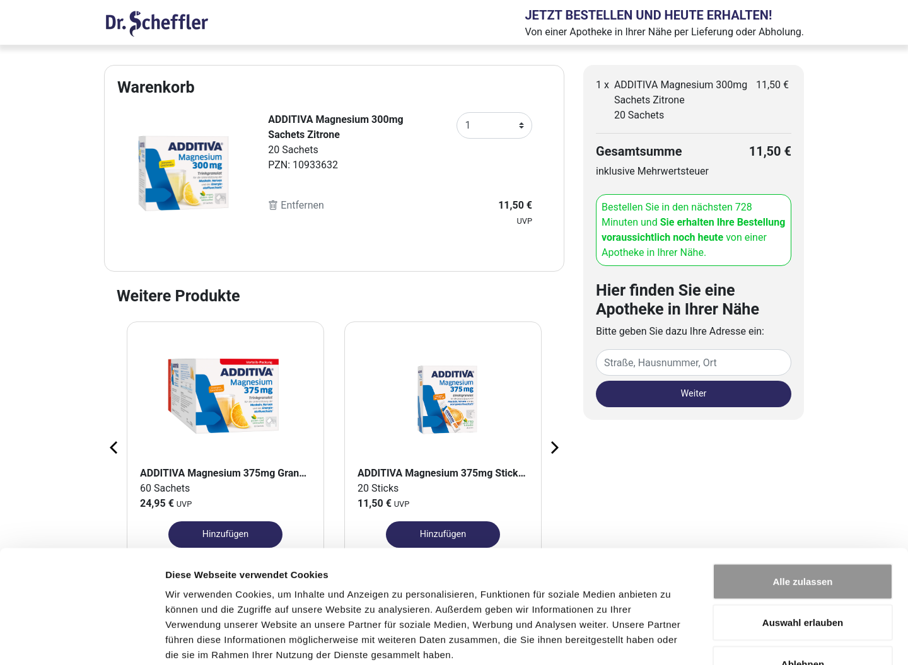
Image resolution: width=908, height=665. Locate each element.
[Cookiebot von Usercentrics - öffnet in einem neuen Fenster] (81, 640)
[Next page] (553, 447)
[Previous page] (114, 447)
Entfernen (296, 205)
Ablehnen (802, 582)
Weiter (694, 393)
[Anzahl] (494, 125)
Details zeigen (670, 640)
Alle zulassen (802, 499)
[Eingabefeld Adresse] (693, 362)
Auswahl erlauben (802, 541)
